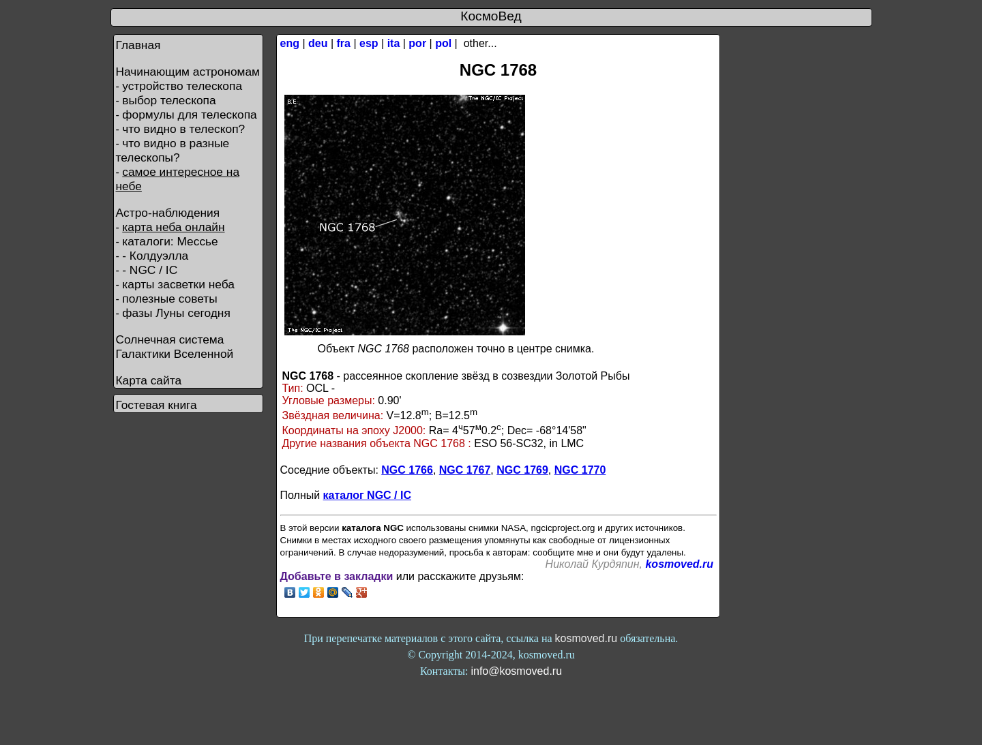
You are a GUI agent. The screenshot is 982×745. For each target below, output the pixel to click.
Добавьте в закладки (336, 576)
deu (317, 43)
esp (368, 43)
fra (344, 43)
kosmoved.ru (679, 564)
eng (289, 43)
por (417, 43)
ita (393, 43)
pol (443, 43)
